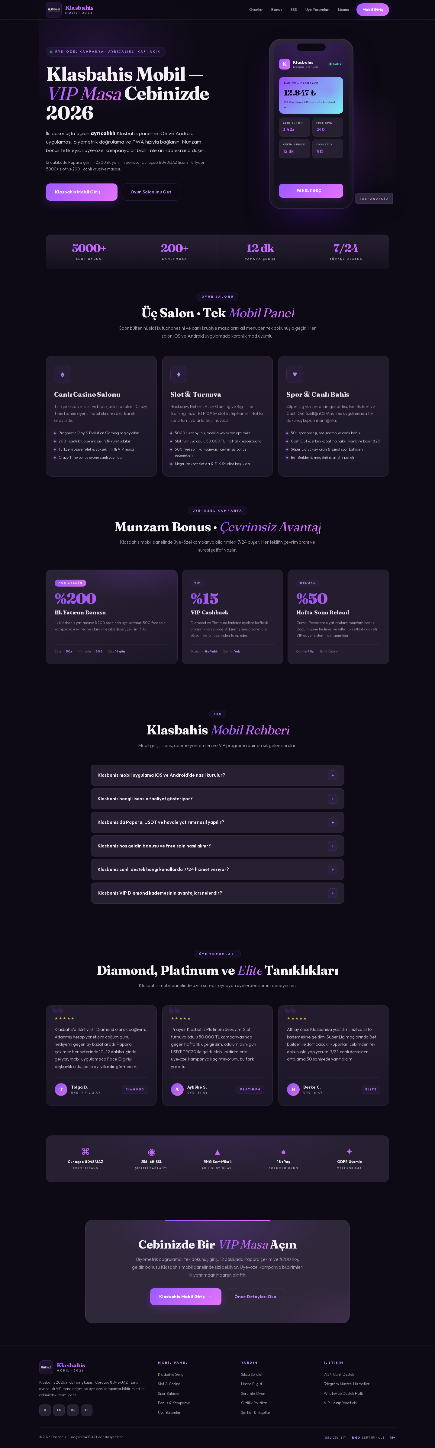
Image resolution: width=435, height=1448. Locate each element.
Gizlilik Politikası (254, 1402)
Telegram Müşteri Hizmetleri (347, 1383)
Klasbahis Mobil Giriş (81, 192)
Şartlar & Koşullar (255, 1412)
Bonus (276, 9)
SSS (294, 9)
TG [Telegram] (59, 1410)
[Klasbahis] (69, 10)
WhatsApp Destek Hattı (343, 1393)
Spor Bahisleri (169, 1393)
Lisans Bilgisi (251, 1383)
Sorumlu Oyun (253, 1393)
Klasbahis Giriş (170, 1374)
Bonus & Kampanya (174, 1402)
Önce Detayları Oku (255, 1296)
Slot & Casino (169, 1383)
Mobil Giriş (372, 9)
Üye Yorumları (317, 9)
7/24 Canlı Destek (339, 1374)
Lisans (343, 9)
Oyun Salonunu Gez (151, 192)
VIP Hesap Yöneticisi (340, 1402)
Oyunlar (256, 9)
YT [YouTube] (86, 1410)
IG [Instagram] (73, 1410)
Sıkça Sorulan (252, 1374)
